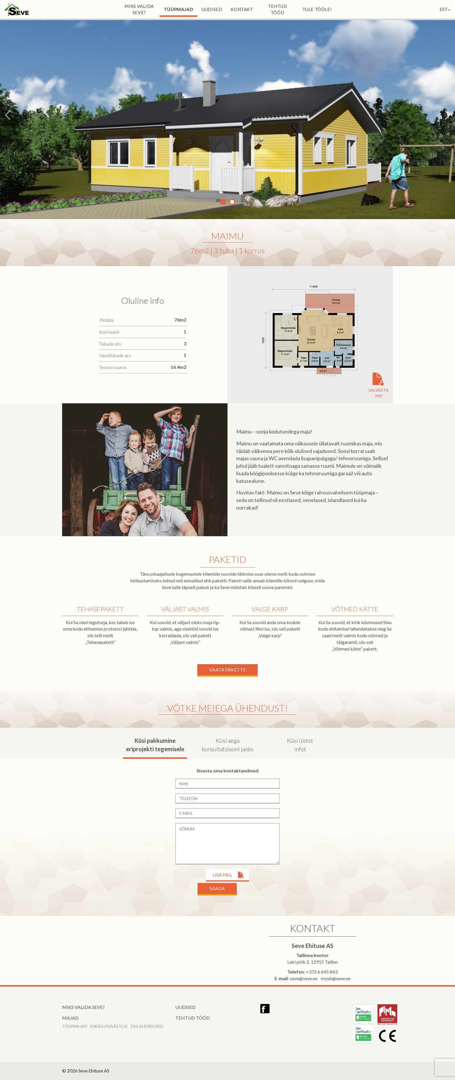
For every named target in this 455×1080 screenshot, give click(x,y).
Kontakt (242, 9)
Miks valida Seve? (139, 9)
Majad (70, 1018)
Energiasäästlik (109, 1026)
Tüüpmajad (178, 9)
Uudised (212, 9)
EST (445, 9)
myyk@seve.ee (336, 978)
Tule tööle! (317, 9)
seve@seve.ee (303, 978)
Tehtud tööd (277, 9)
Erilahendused (147, 1026)
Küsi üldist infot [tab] (300, 744)
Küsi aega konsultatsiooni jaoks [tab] (228, 744)
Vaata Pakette (227, 669)
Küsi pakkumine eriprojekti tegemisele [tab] (155, 744)
